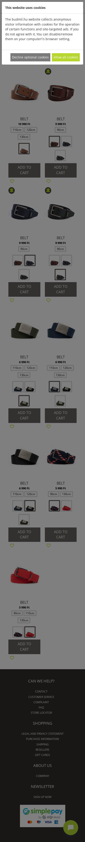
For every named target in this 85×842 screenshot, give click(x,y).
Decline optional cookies (30, 57)
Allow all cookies (65, 57)
